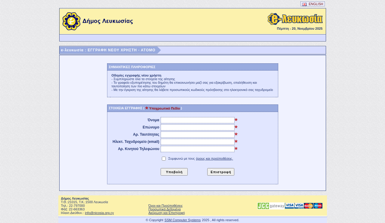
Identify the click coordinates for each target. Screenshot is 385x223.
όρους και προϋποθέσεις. (214, 158)
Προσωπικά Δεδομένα (165, 209)
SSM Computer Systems (183, 220)
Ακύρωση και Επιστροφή (167, 213)
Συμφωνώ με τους (200, 158)
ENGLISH (312, 4)
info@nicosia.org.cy (99, 213)
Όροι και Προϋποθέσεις (166, 205)
